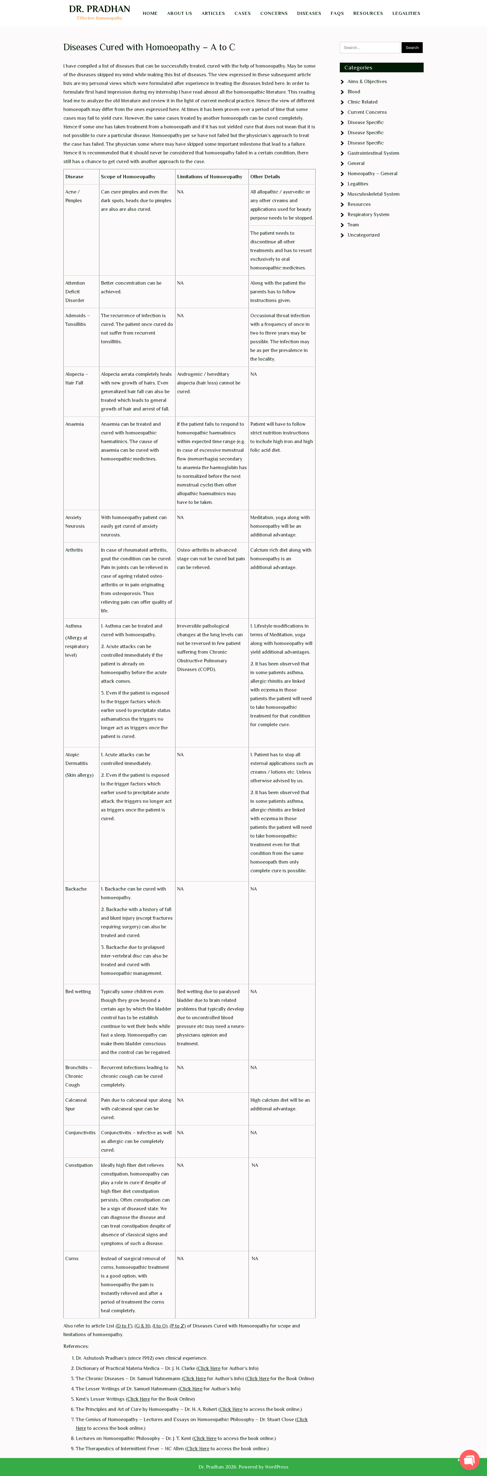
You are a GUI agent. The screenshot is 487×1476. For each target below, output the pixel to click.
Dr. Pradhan (99, 9)
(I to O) (159, 1326)
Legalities (407, 13)
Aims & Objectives (367, 81)
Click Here (209, 1368)
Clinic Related (363, 102)
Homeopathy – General (373, 173)
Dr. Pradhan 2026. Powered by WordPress (243, 1467)
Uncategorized (364, 235)
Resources (368, 13)
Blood (354, 92)
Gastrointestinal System (373, 153)
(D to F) (124, 1326)
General (356, 163)
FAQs (337, 13)
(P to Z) (178, 1326)
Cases (242, 13)
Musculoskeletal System (374, 194)
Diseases (309, 13)
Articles (213, 13)
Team (353, 225)
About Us (179, 13)
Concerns (274, 13)
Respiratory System (368, 214)
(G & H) (142, 1326)
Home (150, 13)
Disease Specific (366, 122)
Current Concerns (367, 112)
